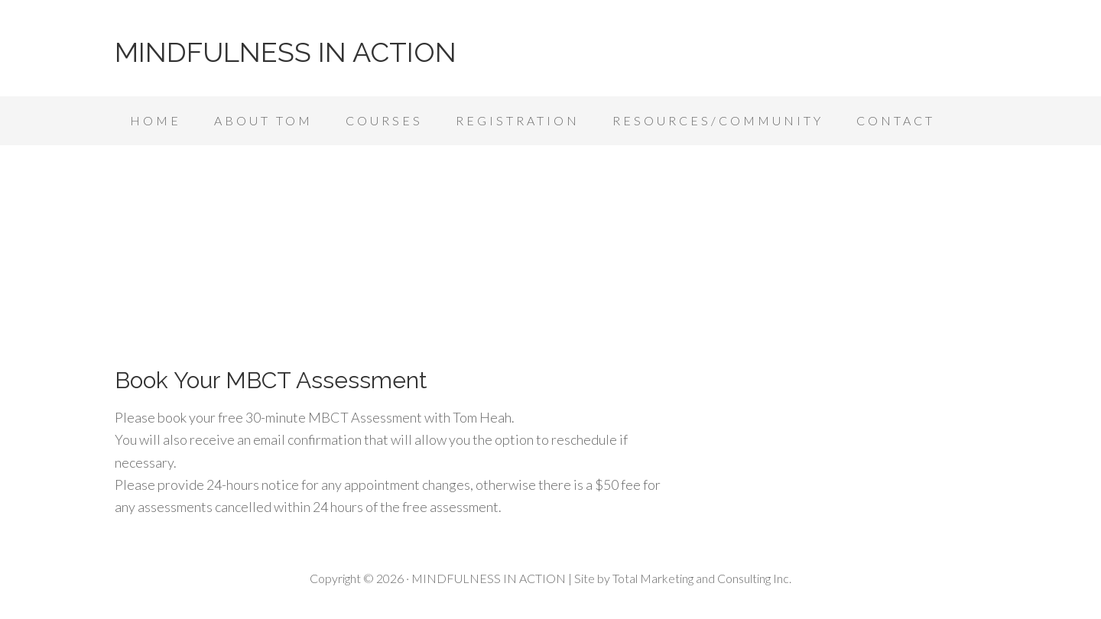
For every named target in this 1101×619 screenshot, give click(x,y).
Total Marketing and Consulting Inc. (701, 578)
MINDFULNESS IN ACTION (285, 52)
